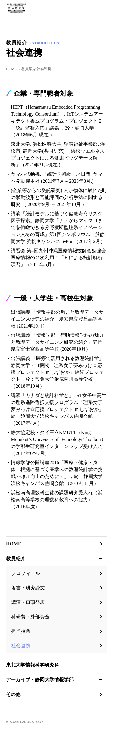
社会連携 (20, 645)
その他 (13, 694)
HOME (11, 69)
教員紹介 (15, 558)
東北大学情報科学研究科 (32, 664)
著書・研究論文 (28, 587)
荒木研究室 (16, 8)
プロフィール (25, 573)
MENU (104, 8)
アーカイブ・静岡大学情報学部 (40, 679)
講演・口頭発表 (28, 602)
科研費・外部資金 (30, 616)
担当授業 (20, 631)
